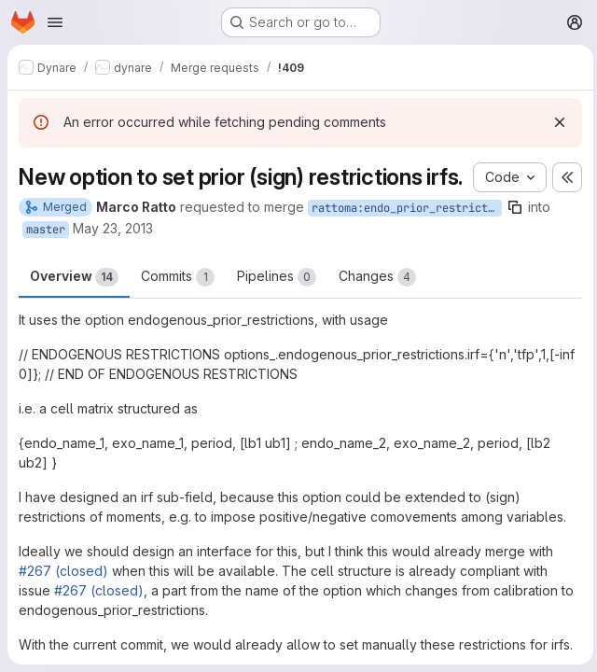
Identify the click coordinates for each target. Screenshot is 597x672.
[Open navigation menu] (55, 22)
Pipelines (276, 303)
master (45, 255)
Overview (74, 303)
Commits (178, 303)
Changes (377, 303)
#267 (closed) (63, 597)
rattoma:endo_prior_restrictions (407, 234)
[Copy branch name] (515, 233)
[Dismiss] (556, 122)
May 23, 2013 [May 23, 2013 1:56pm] (113, 254)
